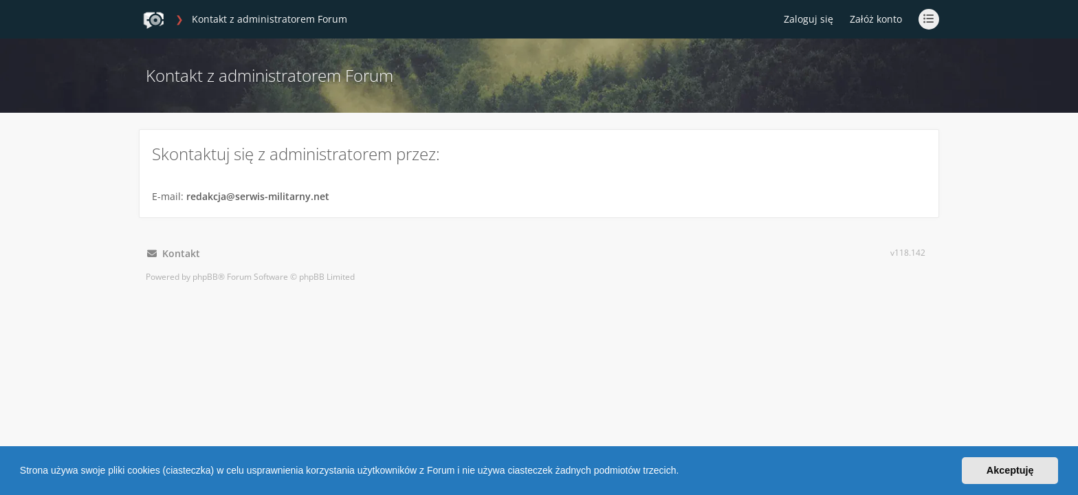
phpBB (205, 277)
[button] (683, 472)
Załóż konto (876, 18)
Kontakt (173, 253)
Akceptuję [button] (1010, 470)
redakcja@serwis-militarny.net (257, 196)
